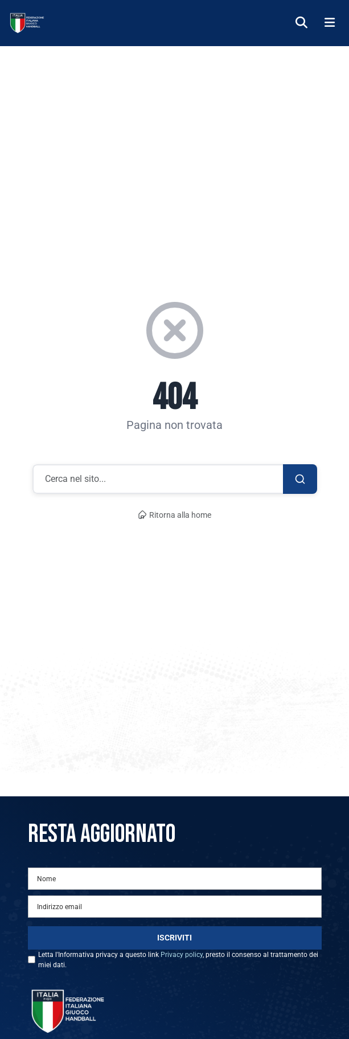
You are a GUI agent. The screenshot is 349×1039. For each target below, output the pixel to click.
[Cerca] (301, 23)
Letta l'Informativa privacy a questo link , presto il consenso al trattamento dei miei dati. (178, 960)
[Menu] (329, 23)
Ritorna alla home (175, 515)
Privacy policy (182, 955)
